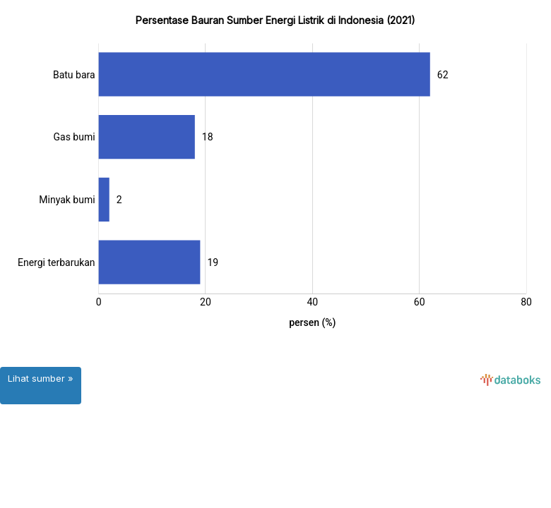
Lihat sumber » (40, 378)
